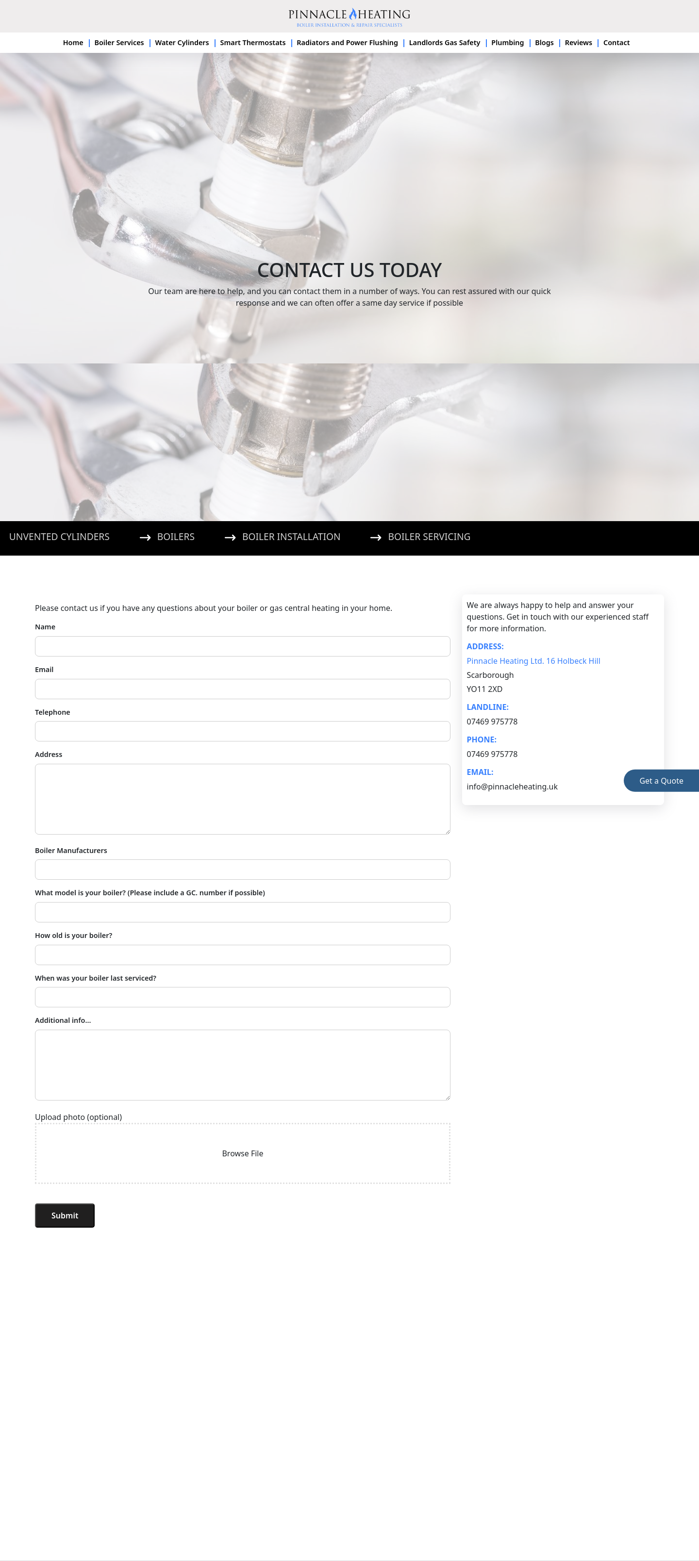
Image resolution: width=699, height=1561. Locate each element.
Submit (64, 1215)
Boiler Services (119, 42)
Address (48, 754)
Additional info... (63, 1020)
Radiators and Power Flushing (347, 42)
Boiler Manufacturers (71, 850)
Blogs (544, 42)
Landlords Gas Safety (445, 42)
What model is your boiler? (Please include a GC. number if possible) (150, 892)
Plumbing (507, 42)
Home (73, 42)
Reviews (579, 42)
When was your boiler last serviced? (95, 978)
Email (44, 669)
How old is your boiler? (73, 935)
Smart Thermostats (253, 42)
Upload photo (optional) (78, 1117)
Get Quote (661, 780)
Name (45, 626)
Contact (616, 42)
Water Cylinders (182, 42)
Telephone (52, 712)
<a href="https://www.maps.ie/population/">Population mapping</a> (349, 1412)
